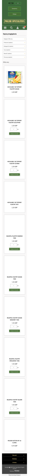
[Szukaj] (11, 27)
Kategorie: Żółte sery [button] (8, 39)
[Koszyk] (24, 27)
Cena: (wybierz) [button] (7, 50)
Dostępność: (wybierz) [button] (8, 46)
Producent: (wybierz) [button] (8, 42)
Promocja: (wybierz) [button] (8, 57)
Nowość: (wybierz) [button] (7, 53)
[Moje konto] (18, 28)
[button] (5, 28)
